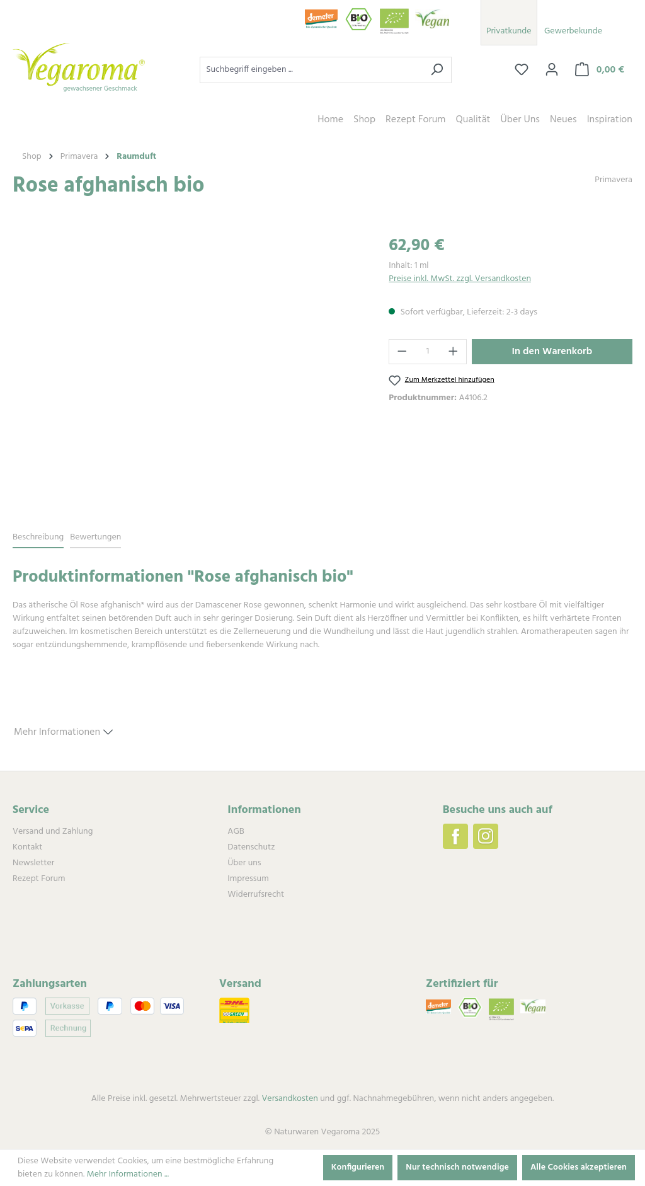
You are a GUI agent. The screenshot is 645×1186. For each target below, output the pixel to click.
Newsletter (33, 863)
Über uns (244, 863)
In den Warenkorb (552, 351)
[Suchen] (437, 70)
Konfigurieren (358, 1167)
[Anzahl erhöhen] (453, 351)
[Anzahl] (428, 351)
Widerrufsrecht (255, 894)
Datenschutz (251, 847)
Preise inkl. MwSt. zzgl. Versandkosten (460, 278)
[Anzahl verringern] (402, 351)
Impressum (247, 879)
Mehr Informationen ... (128, 1174)
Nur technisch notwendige (457, 1167)
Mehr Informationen (63, 730)
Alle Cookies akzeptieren (578, 1167)
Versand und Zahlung (53, 831)
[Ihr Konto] (552, 70)
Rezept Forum (39, 879)
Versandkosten (289, 1098)
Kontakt (27, 847)
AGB (235, 831)
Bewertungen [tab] (95, 537)
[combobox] (311, 70)
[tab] (38, 537)
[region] (188, 369)
